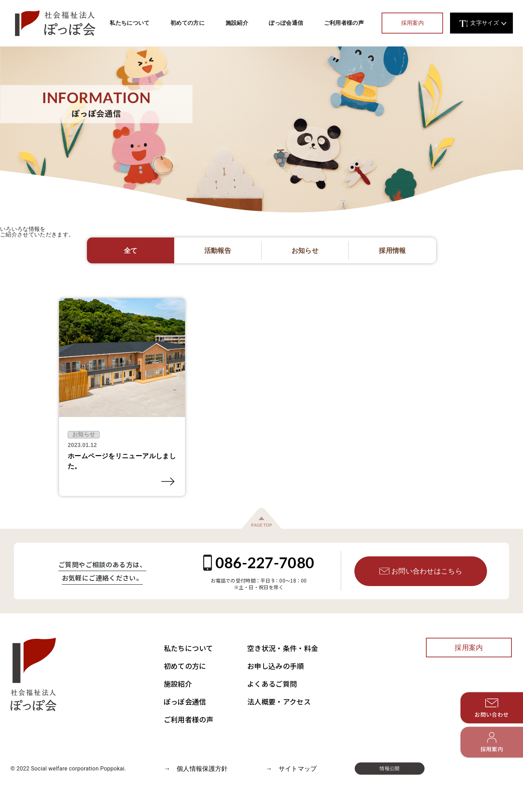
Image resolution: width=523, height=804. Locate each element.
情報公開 (389, 768)
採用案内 (412, 23)
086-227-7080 (259, 562)
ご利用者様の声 (344, 23)
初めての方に (187, 23)
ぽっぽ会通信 (286, 23)
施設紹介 (237, 23)
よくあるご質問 (272, 684)
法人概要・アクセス (279, 701)
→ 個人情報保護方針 (196, 768)
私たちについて (129, 23)
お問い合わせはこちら (420, 571)
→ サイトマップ (291, 768)
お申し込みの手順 (275, 666)
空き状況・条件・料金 (282, 648)
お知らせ (83, 434)
